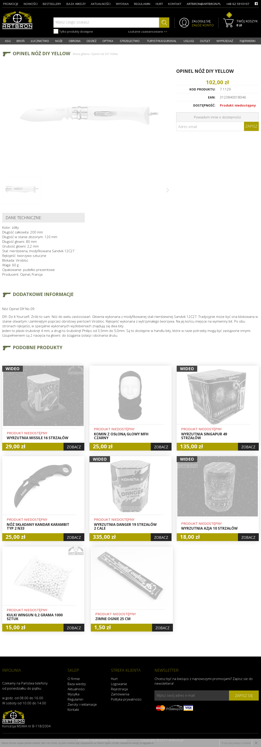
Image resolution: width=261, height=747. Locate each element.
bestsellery (52, 4)
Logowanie (119, 684)
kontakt (174, 4)
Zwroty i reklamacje (82, 704)
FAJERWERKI (247, 41)
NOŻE (59, 41)
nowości (31, 4)
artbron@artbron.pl (204, 4)
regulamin (142, 4)
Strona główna (80, 54)
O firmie (74, 678)
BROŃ (21, 41)
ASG (8, 41)
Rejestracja (119, 689)
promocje (10, 4)
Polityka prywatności (126, 699)
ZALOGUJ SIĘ (201, 21)
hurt (159, 4)
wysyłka (122, 4)
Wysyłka (73, 694)
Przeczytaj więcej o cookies (236, 743)
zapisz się (244, 695)
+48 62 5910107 (237, 4)
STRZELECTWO (130, 41)
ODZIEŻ (91, 41)
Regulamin (75, 699)
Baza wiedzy (77, 684)
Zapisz (251, 126)
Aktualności (76, 689)
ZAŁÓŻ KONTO (203, 25)
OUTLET (205, 41)
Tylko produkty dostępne (73, 31)
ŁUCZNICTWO (40, 41)
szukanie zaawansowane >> (147, 31)
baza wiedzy (76, 4)
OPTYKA (107, 41)
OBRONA (75, 41)
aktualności (100, 4)
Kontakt (73, 709)
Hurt (114, 678)
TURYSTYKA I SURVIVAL (161, 41)
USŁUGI (189, 41)
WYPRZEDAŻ (224, 41)
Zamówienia (120, 694)
